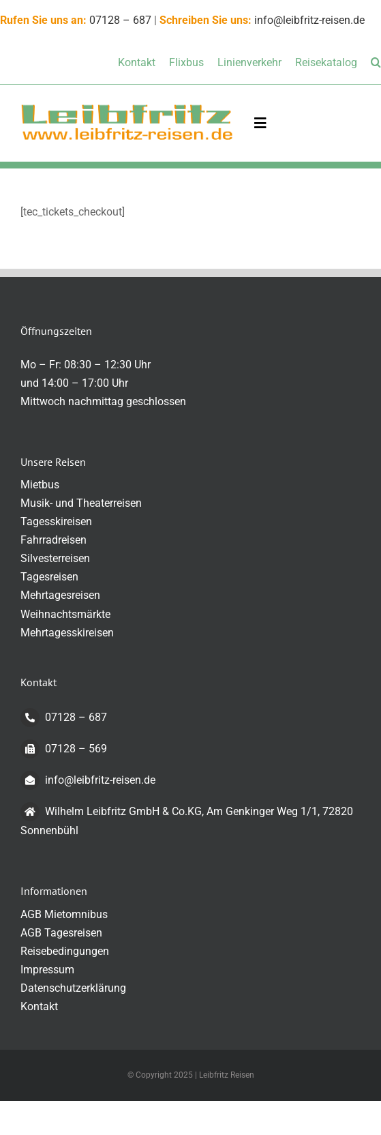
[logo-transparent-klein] (126, 108)
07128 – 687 (120, 20)
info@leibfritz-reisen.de (309, 20)
